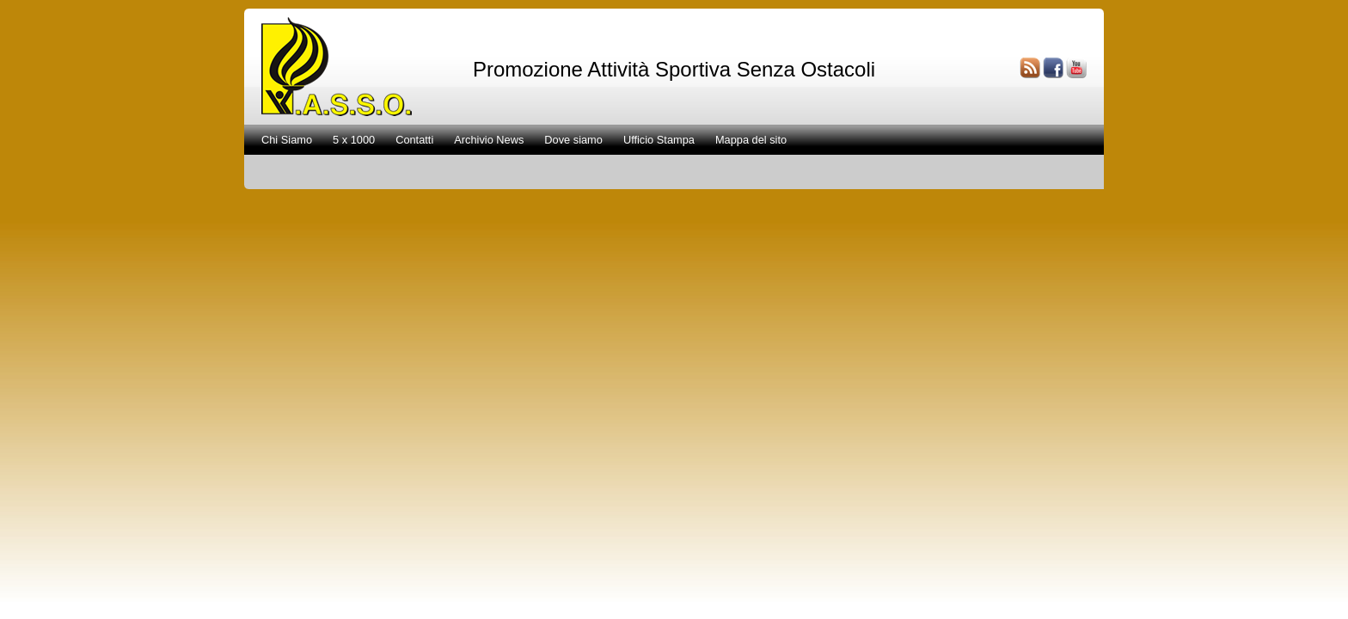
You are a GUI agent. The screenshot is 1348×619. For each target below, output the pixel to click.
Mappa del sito (751, 139)
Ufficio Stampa (659, 139)
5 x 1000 (354, 139)
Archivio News (489, 139)
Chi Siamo (286, 139)
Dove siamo (573, 139)
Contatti (414, 139)
